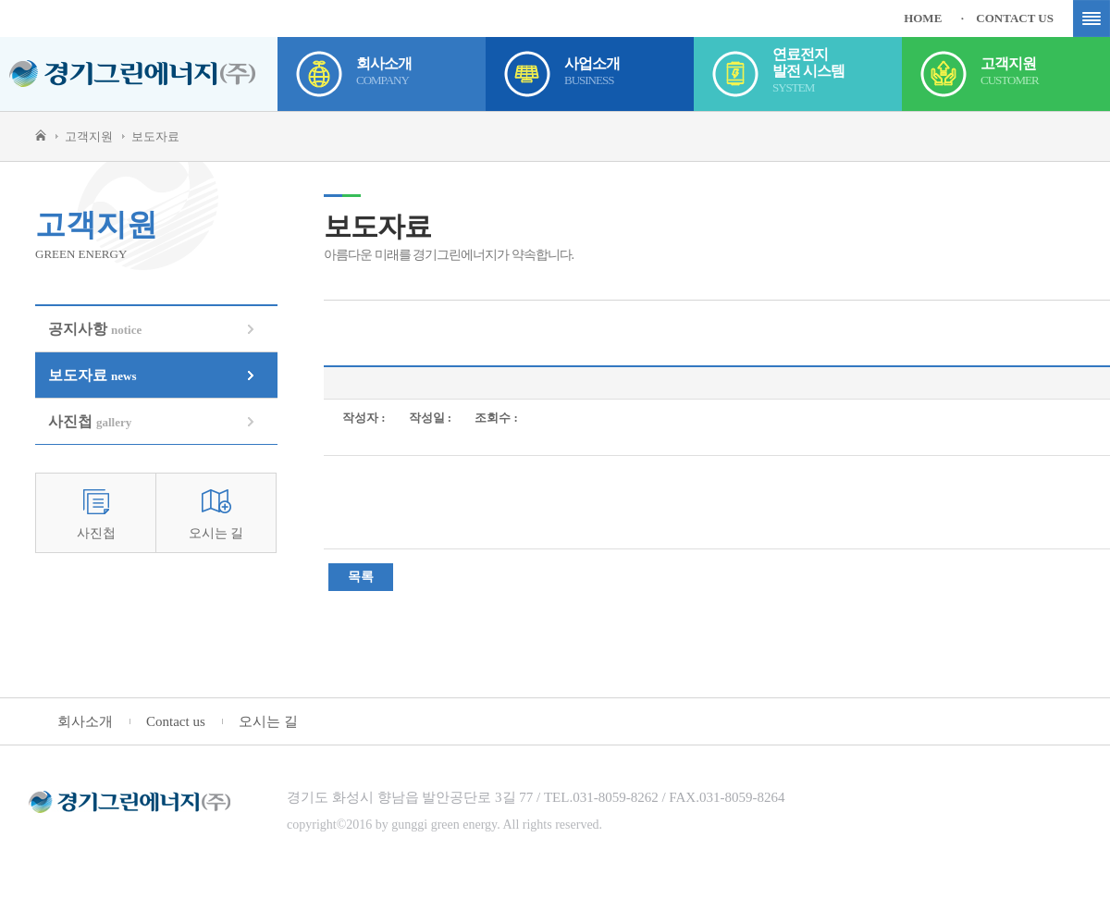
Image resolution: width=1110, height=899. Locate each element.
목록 (361, 577)
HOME (923, 18)
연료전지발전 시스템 (837, 73)
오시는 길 (216, 533)
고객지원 (1045, 74)
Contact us (175, 721)
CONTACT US (1015, 18)
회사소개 (421, 74)
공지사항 (95, 329)
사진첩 (89, 421)
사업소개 (629, 74)
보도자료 (92, 375)
